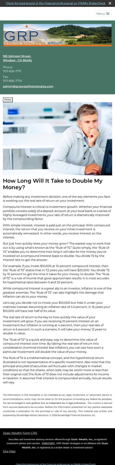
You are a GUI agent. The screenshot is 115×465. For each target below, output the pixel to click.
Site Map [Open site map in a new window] (9, 451)
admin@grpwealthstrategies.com (28, 86)
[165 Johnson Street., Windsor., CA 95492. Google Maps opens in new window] (17, 58)
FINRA (45, 443)
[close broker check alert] (110, 3)
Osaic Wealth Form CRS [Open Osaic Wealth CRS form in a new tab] (20, 433)
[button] (102, 13)
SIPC (52, 443)
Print (7, 99)
